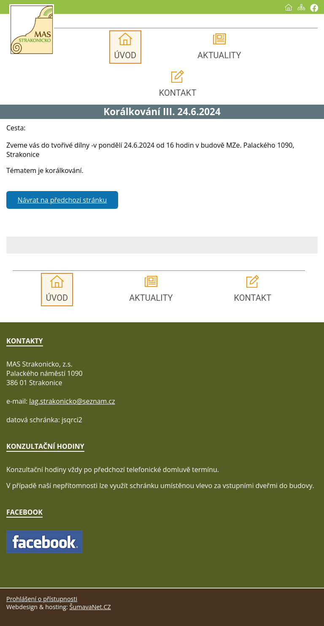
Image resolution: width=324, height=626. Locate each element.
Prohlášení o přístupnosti (41, 599)
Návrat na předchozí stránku (62, 200)
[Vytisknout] (314, 8)
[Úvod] (288, 7)
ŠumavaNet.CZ (90, 607)
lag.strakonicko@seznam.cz (72, 401)
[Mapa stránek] (301, 7)
